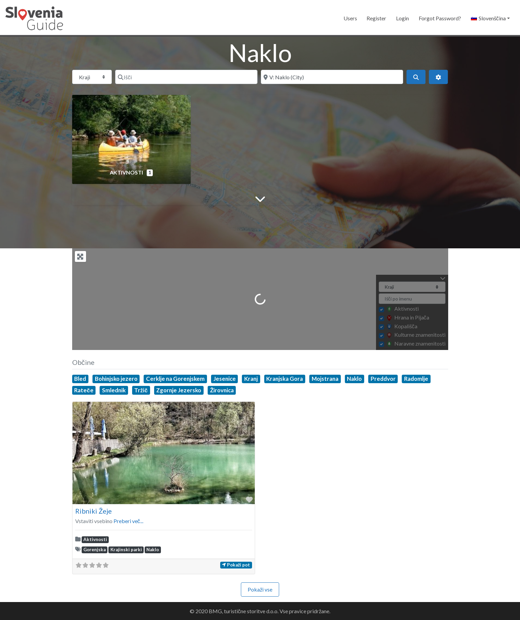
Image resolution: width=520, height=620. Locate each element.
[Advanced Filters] (438, 77)
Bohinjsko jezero (116, 378)
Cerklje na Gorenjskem (175, 378)
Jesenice (224, 378)
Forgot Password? (440, 18)
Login (402, 18)
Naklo (354, 378)
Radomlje (416, 378)
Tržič (140, 390)
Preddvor (383, 378)
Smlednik (114, 390)
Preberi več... (128, 521)
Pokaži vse (260, 589)
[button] (490, 18)
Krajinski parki (126, 549)
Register (376, 18)
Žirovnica (222, 390)
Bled (80, 378)
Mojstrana (325, 378)
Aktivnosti (127, 172)
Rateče (83, 390)
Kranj (251, 378)
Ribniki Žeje (93, 511)
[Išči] (186, 77)
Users (350, 18)
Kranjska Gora (284, 378)
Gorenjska (94, 549)
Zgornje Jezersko (178, 390)
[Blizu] (332, 77)
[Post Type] (92, 77)
